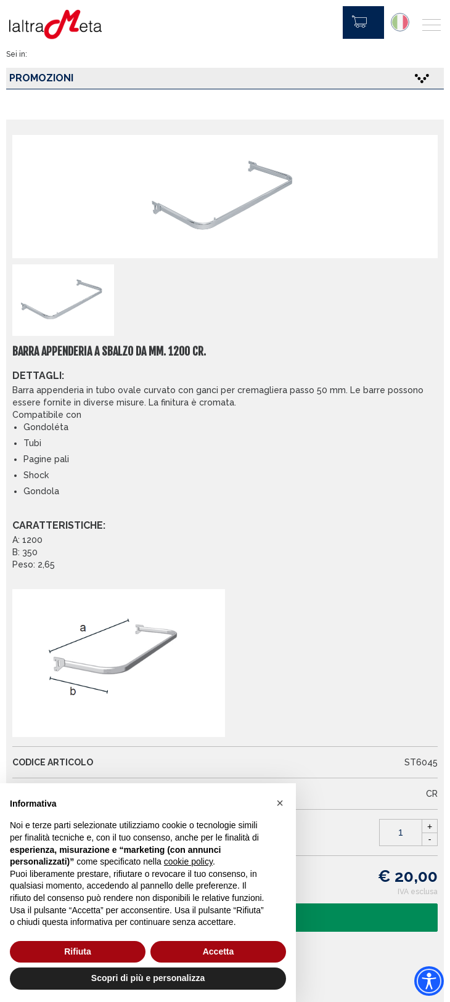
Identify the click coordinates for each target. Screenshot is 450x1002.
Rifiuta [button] (77, 951)
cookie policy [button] (188, 861)
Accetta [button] (218, 951)
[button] (280, 803)
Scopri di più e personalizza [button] (148, 978)
